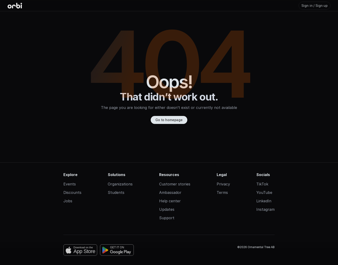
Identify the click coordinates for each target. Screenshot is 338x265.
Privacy (223, 178)
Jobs (67, 195)
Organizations (120, 178)
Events (69, 178)
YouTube (264, 186)
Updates (166, 203)
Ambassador (170, 186)
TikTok (262, 178)
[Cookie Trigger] (169, 262)
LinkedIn (263, 195)
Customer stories (174, 178)
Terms (222, 186)
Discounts (72, 186)
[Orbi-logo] (15, 5)
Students (116, 186)
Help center (170, 195)
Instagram (265, 203)
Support (166, 212)
